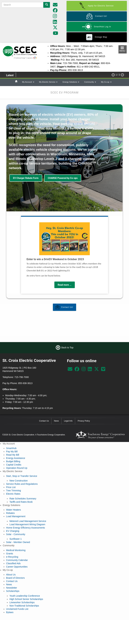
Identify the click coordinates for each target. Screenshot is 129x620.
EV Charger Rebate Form (26, 178)
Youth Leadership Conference (24, 595)
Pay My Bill (11, 451)
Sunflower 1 (15, 539)
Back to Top (67, 347)
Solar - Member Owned (18, 542)
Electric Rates (13, 493)
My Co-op (106, 82)
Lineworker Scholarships (22, 602)
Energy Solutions (71, 82)
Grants (9, 553)
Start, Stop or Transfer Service (21, 476)
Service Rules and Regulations (22, 484)
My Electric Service (48, 82)
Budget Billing (13, 461)
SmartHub (11, 448)
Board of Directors (15, 578)
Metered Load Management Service (27, 521)
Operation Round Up (16, 468)
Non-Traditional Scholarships (24, 605)
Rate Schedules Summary (22, 498)
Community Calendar (17, 560)
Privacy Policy (84, 421)
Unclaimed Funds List (17, 609)
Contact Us (44, 421)
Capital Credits (13, 464)
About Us (11, 574)
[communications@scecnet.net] (55, 5)
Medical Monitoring (16, 550)
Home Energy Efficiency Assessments (25, 527)
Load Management (15, 516)
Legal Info (68, 421)
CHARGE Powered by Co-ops (63, 178)
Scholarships (12, 591)
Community (90, 82)
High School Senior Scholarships (26, 599)
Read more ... (65, 285)
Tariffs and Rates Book (21, 502)
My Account (28, 82)
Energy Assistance (15, 458)
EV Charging (12, 531)
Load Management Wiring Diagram (27, 524)
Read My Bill (12, 454)
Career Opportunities (17, 566)
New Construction (18, 480)
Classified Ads (13, 563)
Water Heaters (13, 509)
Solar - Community (15, 534)
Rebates (10, 513)
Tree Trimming (13, 490)
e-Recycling (12, 556)
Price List (11, 487)
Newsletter (11, 587)
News (56, 421)
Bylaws (9, 612)
